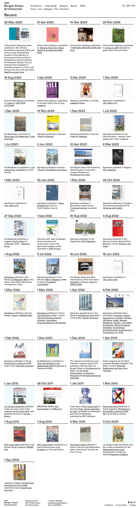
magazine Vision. (77, 103)
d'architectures (44, 316)
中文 (133, 6)
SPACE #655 (76, 285)
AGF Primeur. (55, 249)
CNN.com (56, 409)
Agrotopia (8, 277)
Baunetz (123, 320)
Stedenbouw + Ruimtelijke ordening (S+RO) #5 (117, 411)
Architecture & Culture (56, 170)
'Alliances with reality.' (113, 208)
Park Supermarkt (90, 407)
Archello (119, 318)
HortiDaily (107, 328)
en (128, 6)
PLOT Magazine (88, 241)
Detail (116, 320)
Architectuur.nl (125, 330)
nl (123, 6)
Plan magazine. (109, 170)
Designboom (108, 318)
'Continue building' (78, 208)
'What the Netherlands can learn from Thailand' (115, 368)
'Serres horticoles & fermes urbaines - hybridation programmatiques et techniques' (51, 320)
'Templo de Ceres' (90, 318)
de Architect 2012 (21, 411)
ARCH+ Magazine (53, 280)
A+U (90, 363)
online (105, 139)
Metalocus (107, 323)
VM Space (107, 320)
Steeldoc (83, 137)
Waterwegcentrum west (113, 450)
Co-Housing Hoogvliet (14, 407)
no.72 (11, 206)
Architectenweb (110, 330)
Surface (116, 323)
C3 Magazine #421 (19, 280)
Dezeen (126, 316)
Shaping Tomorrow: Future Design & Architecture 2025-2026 (50, 50)
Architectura (108, 333)
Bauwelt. (50, 137)
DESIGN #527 (26, 316)
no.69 (110, 280)
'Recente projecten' (25, 366)
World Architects (122, 325)
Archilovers (108, 325)
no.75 (110, 103)
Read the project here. (14, 72)
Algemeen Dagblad (119, 455)
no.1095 (112, 48)
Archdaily (118, 316)
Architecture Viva (86, 316)
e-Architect (126, 323)
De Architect (19, 241)
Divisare (127, 318)
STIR (121, 333)
